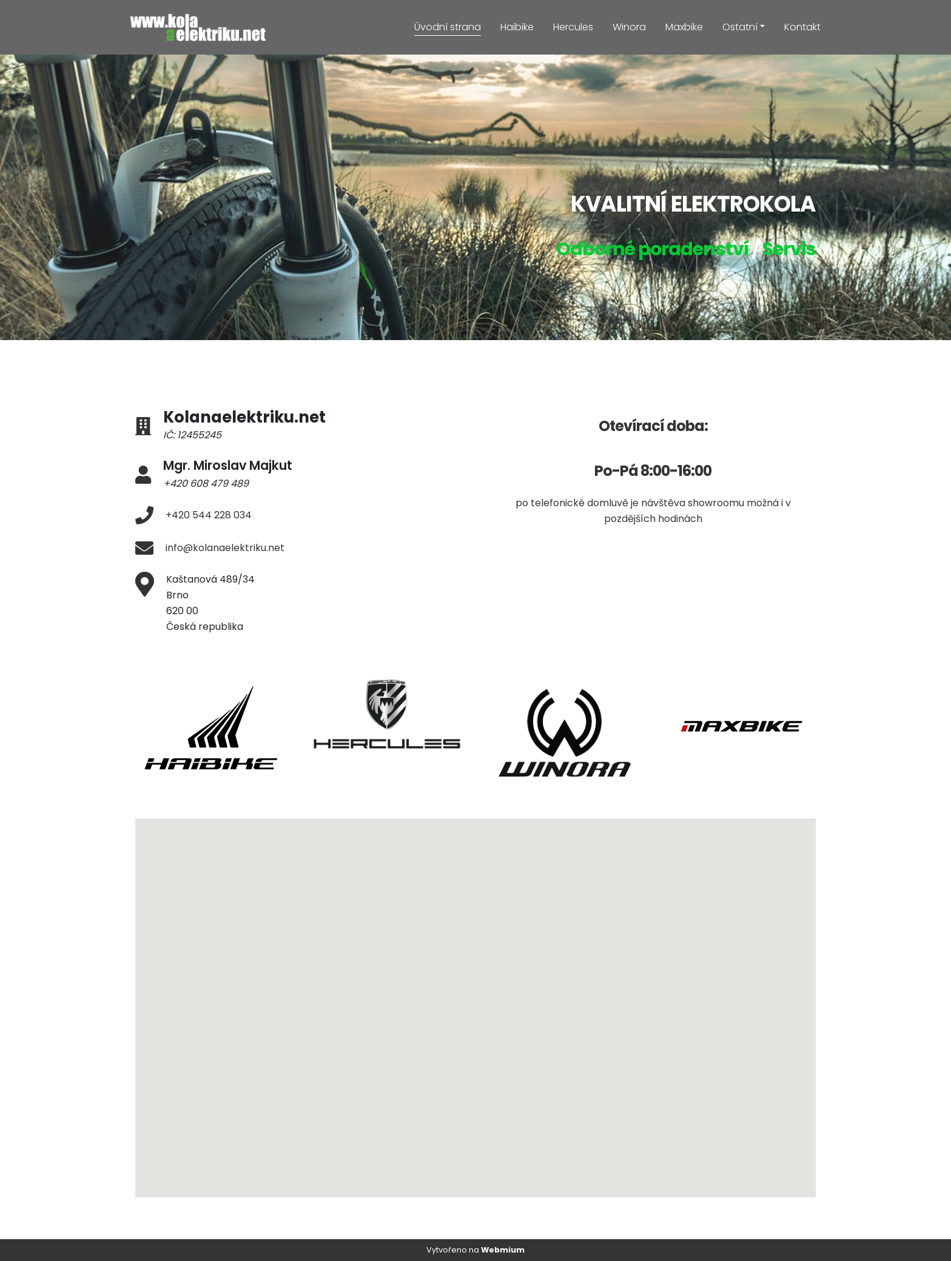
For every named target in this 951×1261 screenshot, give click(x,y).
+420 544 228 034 (209, 515)
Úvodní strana (447, 27)
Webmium (503, 1250)
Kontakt (802, 27)
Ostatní (740, 27)
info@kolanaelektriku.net (225, 548)
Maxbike (684, 27)
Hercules (573, 27)
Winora (629, 27)
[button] (515, 1060)
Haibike (517, 27)
